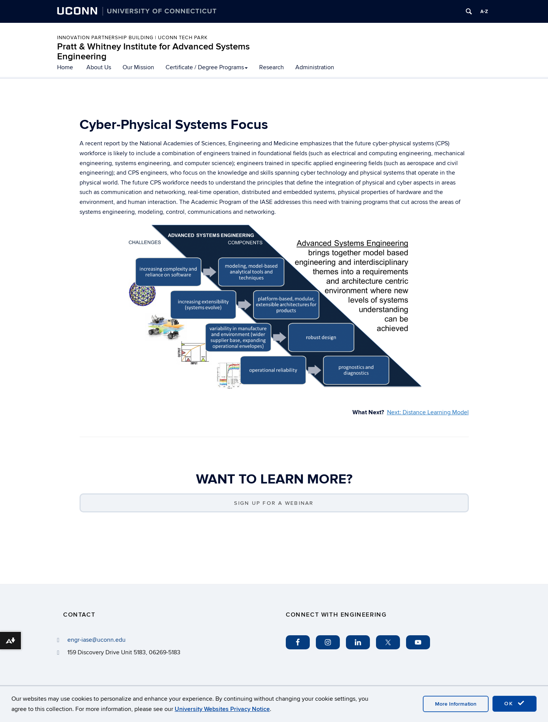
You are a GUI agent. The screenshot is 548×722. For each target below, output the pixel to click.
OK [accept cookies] (514, 703)
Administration (314, 67)
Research (271, 67)
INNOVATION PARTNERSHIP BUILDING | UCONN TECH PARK (132, 38)
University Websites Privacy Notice (222, 709)
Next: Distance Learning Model (428, 412)
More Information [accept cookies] (455, 704)
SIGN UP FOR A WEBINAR (274, 503)
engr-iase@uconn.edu (96, 640)
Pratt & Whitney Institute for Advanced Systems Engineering (153, 51)
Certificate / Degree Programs (207, 67)
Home (65, 67)
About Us (98, 67)
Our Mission (138, 67)
